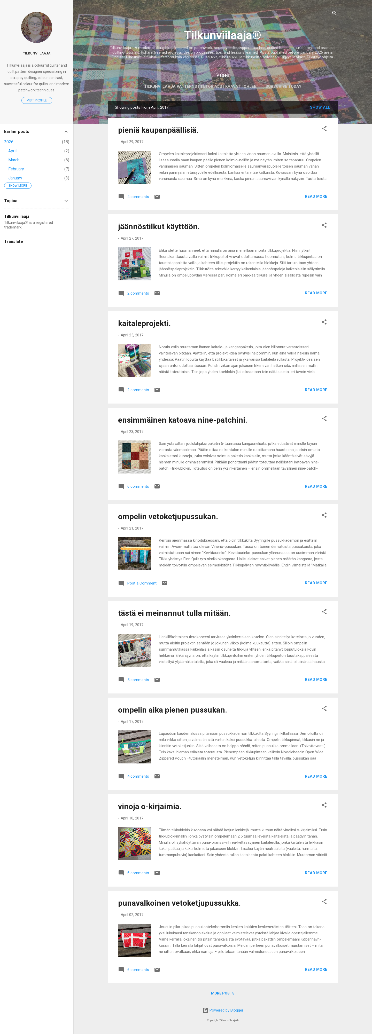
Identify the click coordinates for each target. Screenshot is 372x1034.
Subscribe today (283, 86)
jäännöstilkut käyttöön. (159, 226)
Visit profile (37, 100)
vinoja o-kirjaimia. (149, 806)
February (16, 169)
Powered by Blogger (222, 1010)
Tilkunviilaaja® (222, 35)
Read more (316, 196)
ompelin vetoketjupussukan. (168, 516)
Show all (320, 107)
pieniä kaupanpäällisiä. (158, 130)
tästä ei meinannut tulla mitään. (174, 613)
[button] (324, 129)
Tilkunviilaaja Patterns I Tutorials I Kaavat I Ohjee (200, 86)
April (12, 150)
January (15, 178)
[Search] (334, 14)
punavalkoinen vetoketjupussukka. (179, 902)
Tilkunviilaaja (36, 53)
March (13, 159)
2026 (8, 141)
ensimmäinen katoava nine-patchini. (182, 419)
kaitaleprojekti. (144, 323)
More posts (223, 993)
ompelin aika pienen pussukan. (172, 709)
